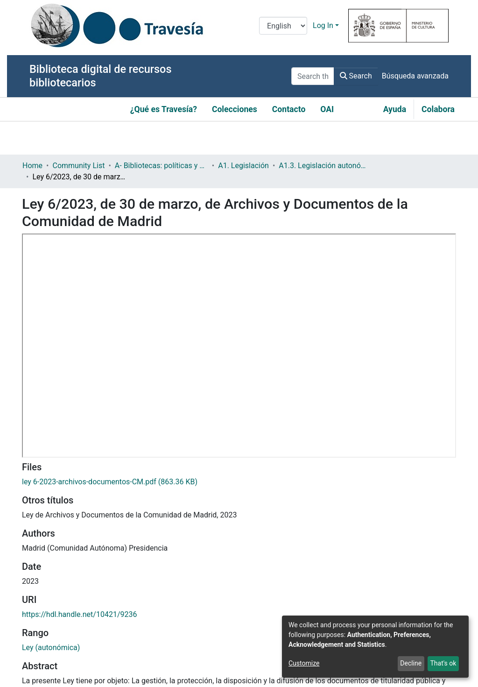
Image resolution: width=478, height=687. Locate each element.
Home (32, 165)
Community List (78, 165)
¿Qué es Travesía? (163, 109)
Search (356, 75)
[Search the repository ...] (312, 76)
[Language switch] (283, 26)
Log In (323, 25)
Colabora (438, 109)
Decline (411, 663)
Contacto (289, 109)
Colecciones (234, 109)
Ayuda (394, 109)
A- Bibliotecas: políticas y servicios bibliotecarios (161, 165)
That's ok (443, 663)
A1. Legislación (243, 165)
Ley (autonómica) (51, 647)
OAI (327, 109)
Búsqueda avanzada (415, 75)
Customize (303, 663)
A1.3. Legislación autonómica (325, 165)
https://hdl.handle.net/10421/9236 (79, 614)
